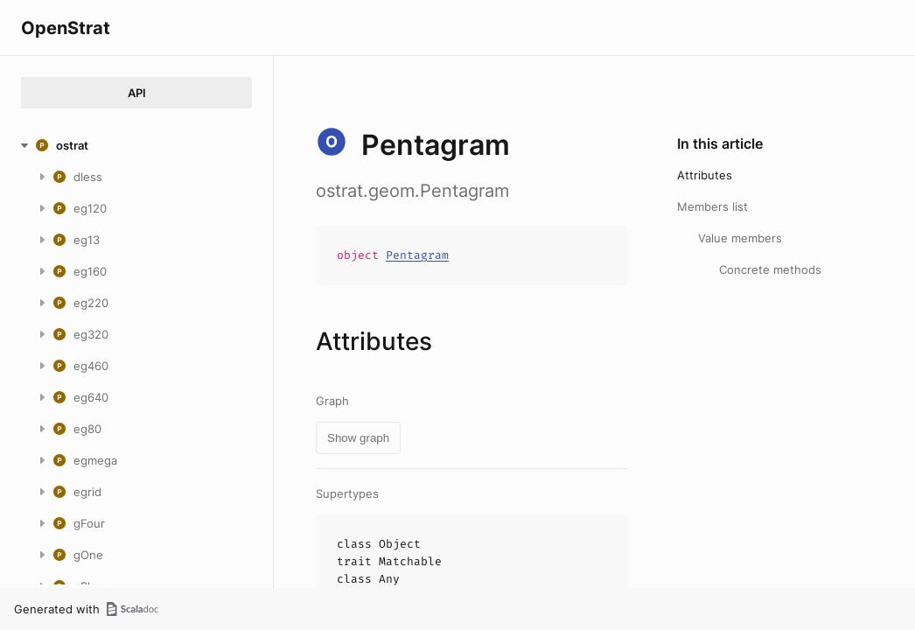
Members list (712, 207)
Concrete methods (770, 269)
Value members (740, 238)
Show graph (358, 437)
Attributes (704, 175)
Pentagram (417, 255)
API (137, 93)
